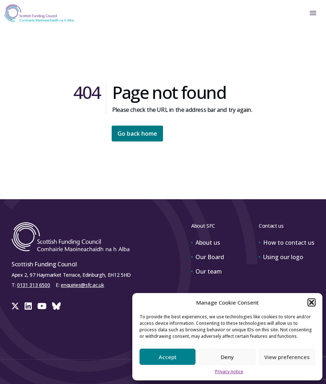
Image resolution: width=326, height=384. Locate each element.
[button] (311, 302)
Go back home (137, 134)
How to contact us (286, 242)
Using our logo (281, 257)
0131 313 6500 (33, 285)
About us (205, 242)
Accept (168, 357)
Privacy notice (229, 371)
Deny (227, 357)
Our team (206, 271)
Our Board (207, 257)
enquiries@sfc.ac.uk (82, 285)
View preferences (287, 357)
